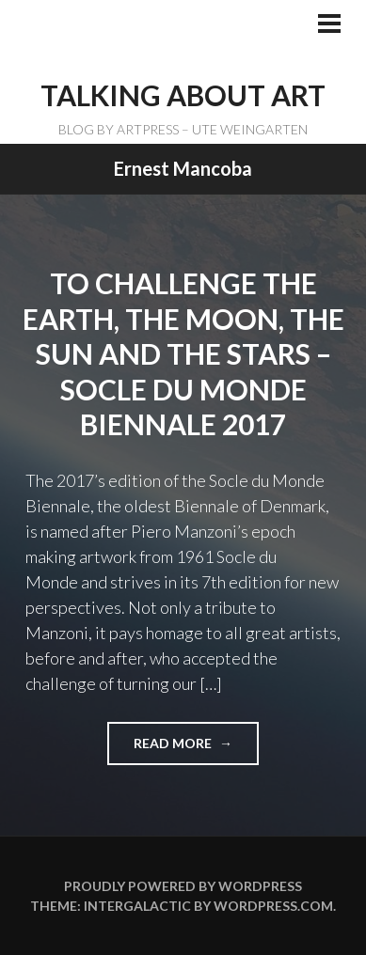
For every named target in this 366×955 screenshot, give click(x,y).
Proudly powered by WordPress (183, 886)
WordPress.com (273, 906)
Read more (180, 749)
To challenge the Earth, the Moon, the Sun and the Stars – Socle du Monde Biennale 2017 (183, 353)
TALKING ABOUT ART (183, 95)
